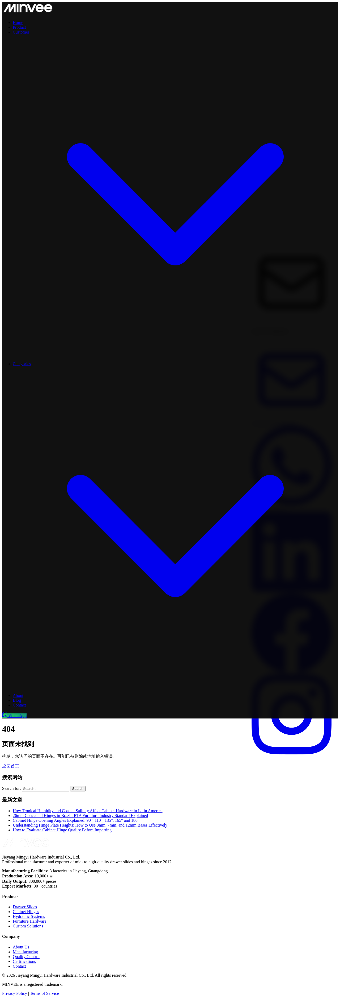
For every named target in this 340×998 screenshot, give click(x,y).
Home (18, 22)
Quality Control (26, 956)
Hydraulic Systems (29, 916)
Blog (17, 700)
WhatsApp (14, 715)
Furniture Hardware (29, 921)
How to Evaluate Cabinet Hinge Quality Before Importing (62, 830)
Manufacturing (25, 952)
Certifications (24, 961)
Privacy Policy (14, 993)
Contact (19, 705)
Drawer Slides (25, 907)
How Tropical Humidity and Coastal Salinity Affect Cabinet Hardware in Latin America (88, 810)
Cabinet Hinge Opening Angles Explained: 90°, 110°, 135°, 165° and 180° (76, 820)
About (18, 695)
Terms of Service (44, 993)
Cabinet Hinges (26, 911)
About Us (21, 947)
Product (19, 27)
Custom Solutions (28, 926)
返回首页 (10, 766)
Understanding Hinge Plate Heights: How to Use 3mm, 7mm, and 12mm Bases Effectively (90, 825)
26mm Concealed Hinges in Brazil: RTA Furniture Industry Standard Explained (80, 815)
